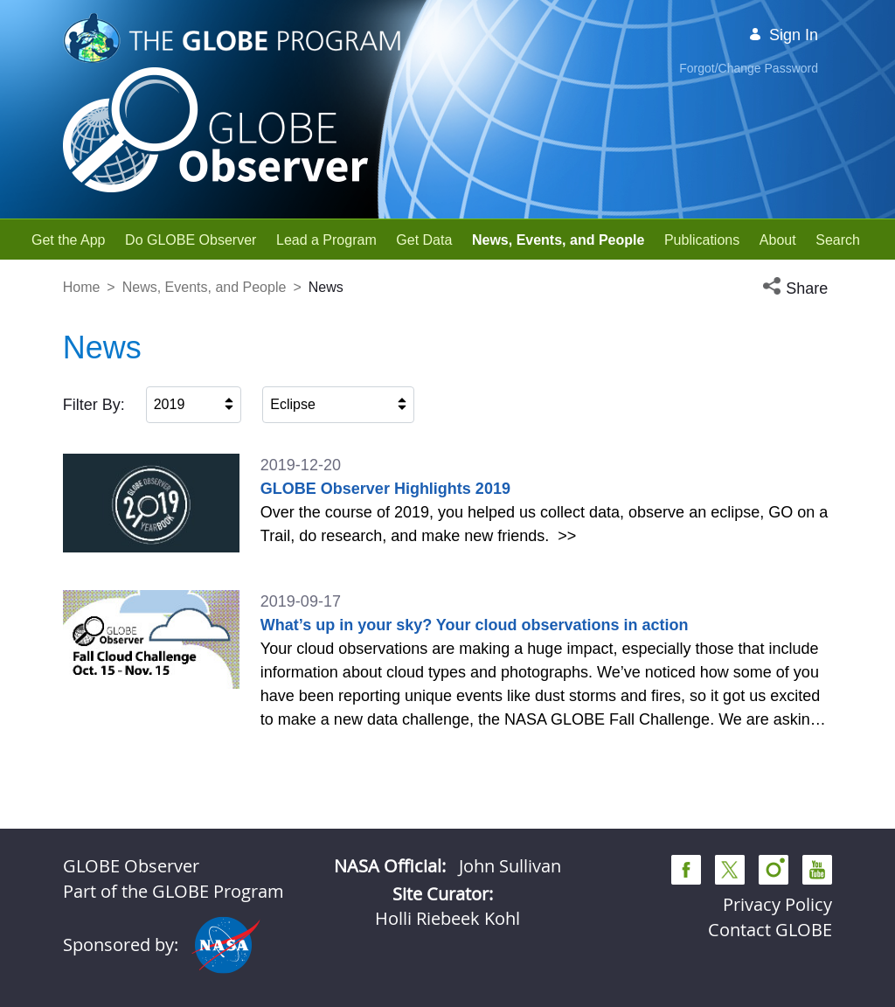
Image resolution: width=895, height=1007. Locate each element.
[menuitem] (68, 240)
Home (82, 287)
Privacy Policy (777, 904)
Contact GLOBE (770, 929)
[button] (797, 289)
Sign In (783, 35)
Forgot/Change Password (748, 68)
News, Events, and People (204, 287)
